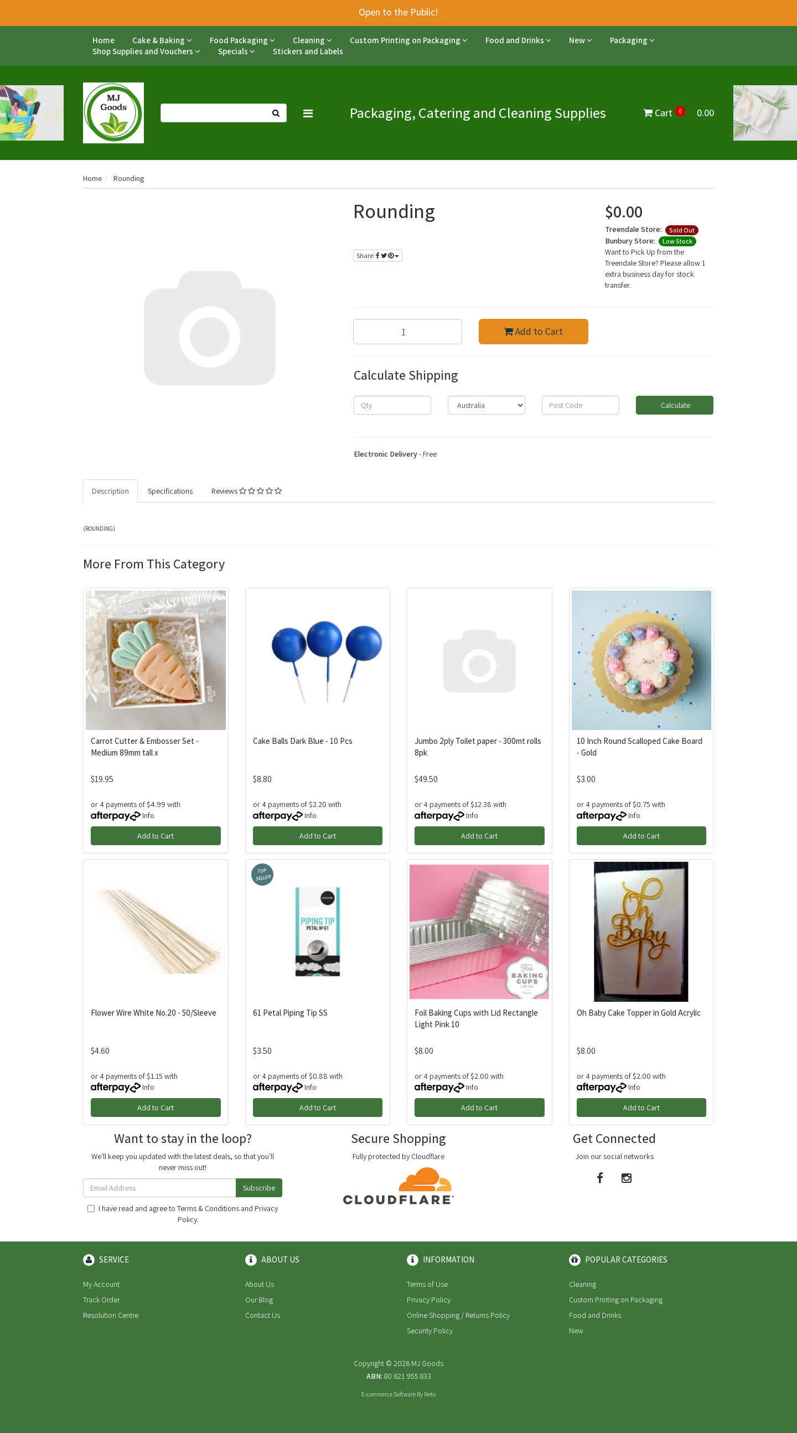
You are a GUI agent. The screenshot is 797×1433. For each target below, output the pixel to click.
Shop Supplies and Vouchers (146, 51)
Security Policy (430, 1331)
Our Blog (259, 1300)
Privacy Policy (429, 1300)
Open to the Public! (398, 12)
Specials (236, 51)
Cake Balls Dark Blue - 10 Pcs (303, 741)
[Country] (486, 405)
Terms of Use (427, 1284)
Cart (678, 112)
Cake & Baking (162, 40)
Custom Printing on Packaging (409, 40)
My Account (101, 1284)
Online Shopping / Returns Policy (458, 1315)
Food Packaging (242, 40)
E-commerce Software (388, 1394)
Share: (377, 255)
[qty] (392, 405)
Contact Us (262, 1315)
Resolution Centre (110, 1315)
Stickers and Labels (308, 51)
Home (103, 40)
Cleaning (312, 40)
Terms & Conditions (208, 1208)
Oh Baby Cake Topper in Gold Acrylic (639, 1012)
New (580, 40)
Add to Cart (533, 331)
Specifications (170, 491)
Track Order (101, 1300)
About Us (259, 1284)
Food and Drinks (518, 40)
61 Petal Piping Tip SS (290, 1012)
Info (148, 815)
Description (110, 491)
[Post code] (580, 405)
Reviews (246, 491)
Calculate (674, 405)
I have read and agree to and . (182, 1213)
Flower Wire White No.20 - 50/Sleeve (153, 1012)
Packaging (632, 40)
